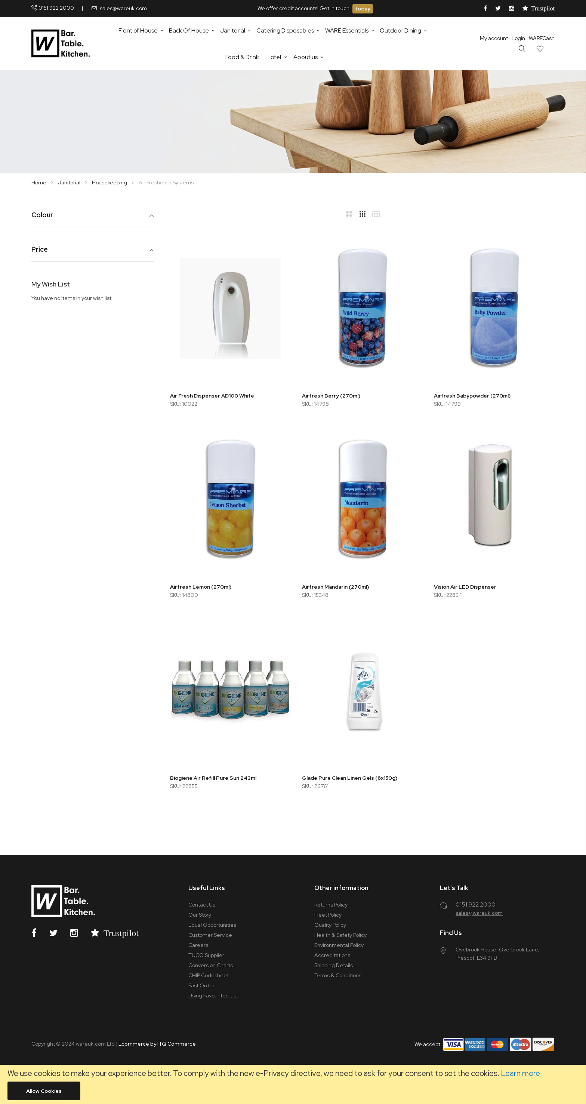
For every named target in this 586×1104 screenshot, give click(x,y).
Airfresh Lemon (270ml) (200, 586)
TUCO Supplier (206, 955)
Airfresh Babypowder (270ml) (472, 395)
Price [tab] (39, 250)
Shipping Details (333, 965)
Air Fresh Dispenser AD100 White (212, 395)
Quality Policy (330, 924)
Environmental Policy (339, 945)
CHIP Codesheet (208, 975)
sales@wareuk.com (123, 8)
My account (494, 38)
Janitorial (69, 182)
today (362, 8)
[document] (293, 1084)
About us (305, 57)
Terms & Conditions (337, 975)
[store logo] (62, 44)
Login (517, 38)
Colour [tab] (42, 215)
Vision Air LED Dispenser (465, 586)
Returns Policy (331, 904)
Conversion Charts (210, 965)
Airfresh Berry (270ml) (331, 395)
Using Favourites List (213, 995)
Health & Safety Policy (340, 935)
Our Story (199, 914)
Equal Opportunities (212, 924)
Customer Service (210, 935)
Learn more (520, 1073)
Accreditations (332, 955)
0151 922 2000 (56, 7)
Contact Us (201, 904)
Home (39, 182)
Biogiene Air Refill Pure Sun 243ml (213, 778)
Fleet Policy (328, 914)
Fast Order (201, 985)
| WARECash (540, 38)
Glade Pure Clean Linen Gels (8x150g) (349, 778)
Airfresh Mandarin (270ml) (335, 586)
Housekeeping (110, 182)
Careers (198, 945)
